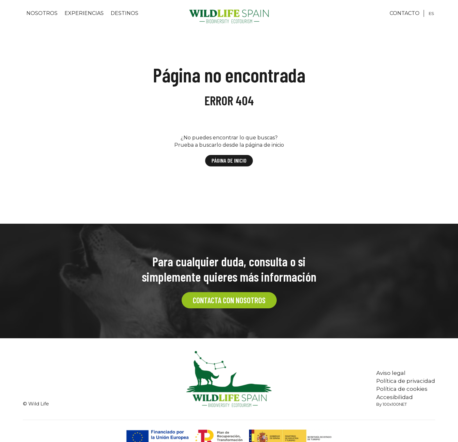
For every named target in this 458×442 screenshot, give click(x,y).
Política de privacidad (405, 381)
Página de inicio (229, 160)
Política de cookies (401, 389)
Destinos (124, 13)
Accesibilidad (394, 397)
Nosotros (42, 13)
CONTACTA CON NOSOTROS (229, 300)
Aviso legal (391, 373)
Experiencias (84, 13)
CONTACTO (405, 13)
